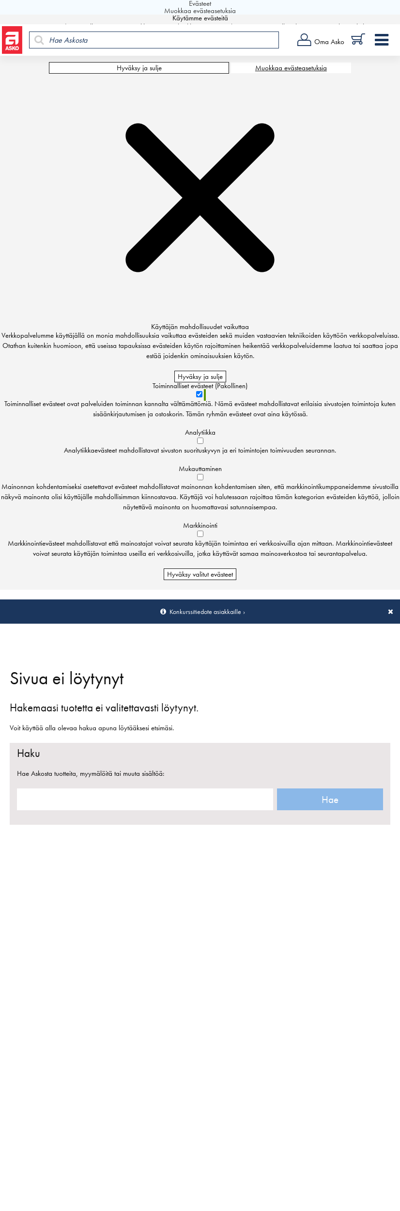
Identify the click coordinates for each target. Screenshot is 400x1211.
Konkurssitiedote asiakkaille (205, 611)
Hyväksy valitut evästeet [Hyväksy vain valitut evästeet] (200, 574)
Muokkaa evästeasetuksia (291, 68)
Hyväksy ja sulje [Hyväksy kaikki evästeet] (139, 68)
